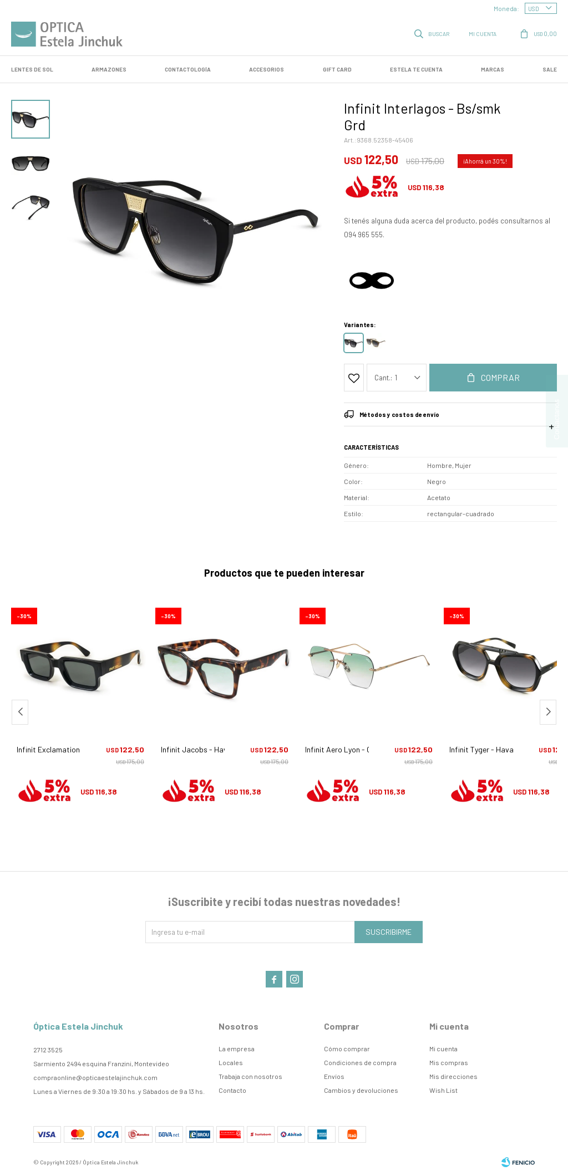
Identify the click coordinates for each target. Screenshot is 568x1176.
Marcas (492, 69)
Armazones (109, 69)
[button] (548, 712)
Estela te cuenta (416, 69)
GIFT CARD (337, 69)
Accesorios (266, 69)
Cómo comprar (347, 1048)
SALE (549, 69)
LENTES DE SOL (32, 69)
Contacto (232, 1090)
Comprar (500, 377)
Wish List (443, 1090)
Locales (231, 1062)
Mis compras (448, 1062)
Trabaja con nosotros (250, 1076)
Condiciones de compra (360, 1062)
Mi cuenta (443, 1048)
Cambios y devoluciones (361, 1090)
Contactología (188, 69)
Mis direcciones (453, 1076)
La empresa (237, 1048)
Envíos (334, 1076)
